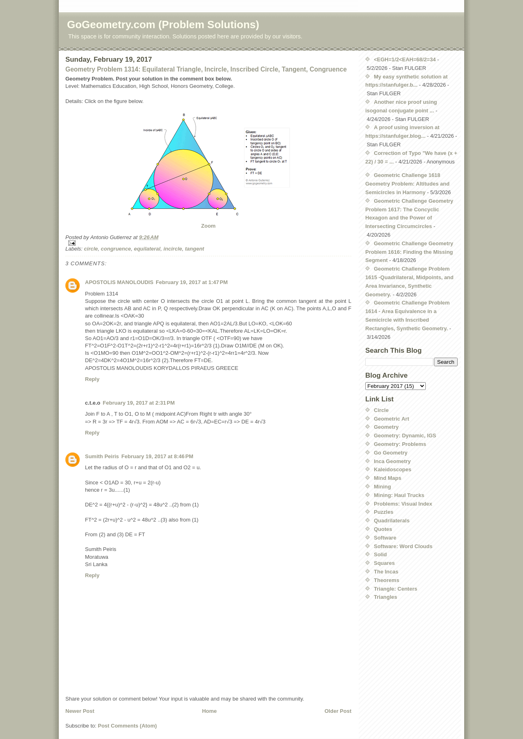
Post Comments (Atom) (127, 726)
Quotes (383, 529)
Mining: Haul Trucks (399, 495)
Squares (384, 563)
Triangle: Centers (395, 589)
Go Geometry (390, 453)
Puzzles (383, 512)
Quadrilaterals (391, 520)
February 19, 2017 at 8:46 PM (157, 456)
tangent (194, 249)
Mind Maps (387, 478)
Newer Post (79, 711)
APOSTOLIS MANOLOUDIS (119, 282)
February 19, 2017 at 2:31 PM (139, 403)
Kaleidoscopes (392, 469)
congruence (116, 249)
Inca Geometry (392, 461)
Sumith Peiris (102, 456)
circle (91, 249)
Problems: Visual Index (403, 504)
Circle (381, 410)
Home (209, 711)
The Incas (386, 572)
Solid (380, 554)
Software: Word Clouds (403, 546)
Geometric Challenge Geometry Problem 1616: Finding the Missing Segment (409, 252)
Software (385, 538)
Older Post (337, 711)
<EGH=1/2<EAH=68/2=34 (405, 59)
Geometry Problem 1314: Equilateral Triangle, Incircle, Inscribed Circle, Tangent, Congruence (206, 69)
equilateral (147, 249)
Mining (382, 487)
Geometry (386, 427)
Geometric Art (391, 419)
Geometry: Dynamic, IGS (405, 435)
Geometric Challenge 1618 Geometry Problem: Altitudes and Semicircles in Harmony (407, 183)
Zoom (208, 226)
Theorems (386, 580)
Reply (92, 379)
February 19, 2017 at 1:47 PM (192, 282)
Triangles (385, 597)
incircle (172, 249)
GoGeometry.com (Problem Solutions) (163, 24)
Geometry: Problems (400, 444)
